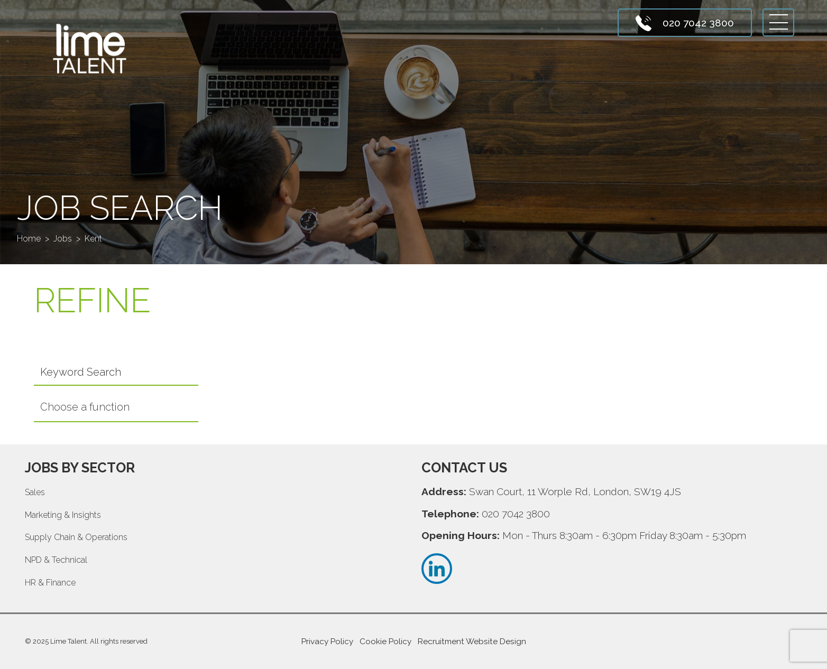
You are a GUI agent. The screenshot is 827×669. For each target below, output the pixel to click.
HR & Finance (50, 583)
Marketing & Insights (63, 515)
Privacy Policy (327, 641)
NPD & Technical (56, 560)
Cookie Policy (385, 641)
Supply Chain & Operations (76, 537)
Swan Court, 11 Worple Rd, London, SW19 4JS (575, 491)
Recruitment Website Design (472, 641)
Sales (35, 492)
